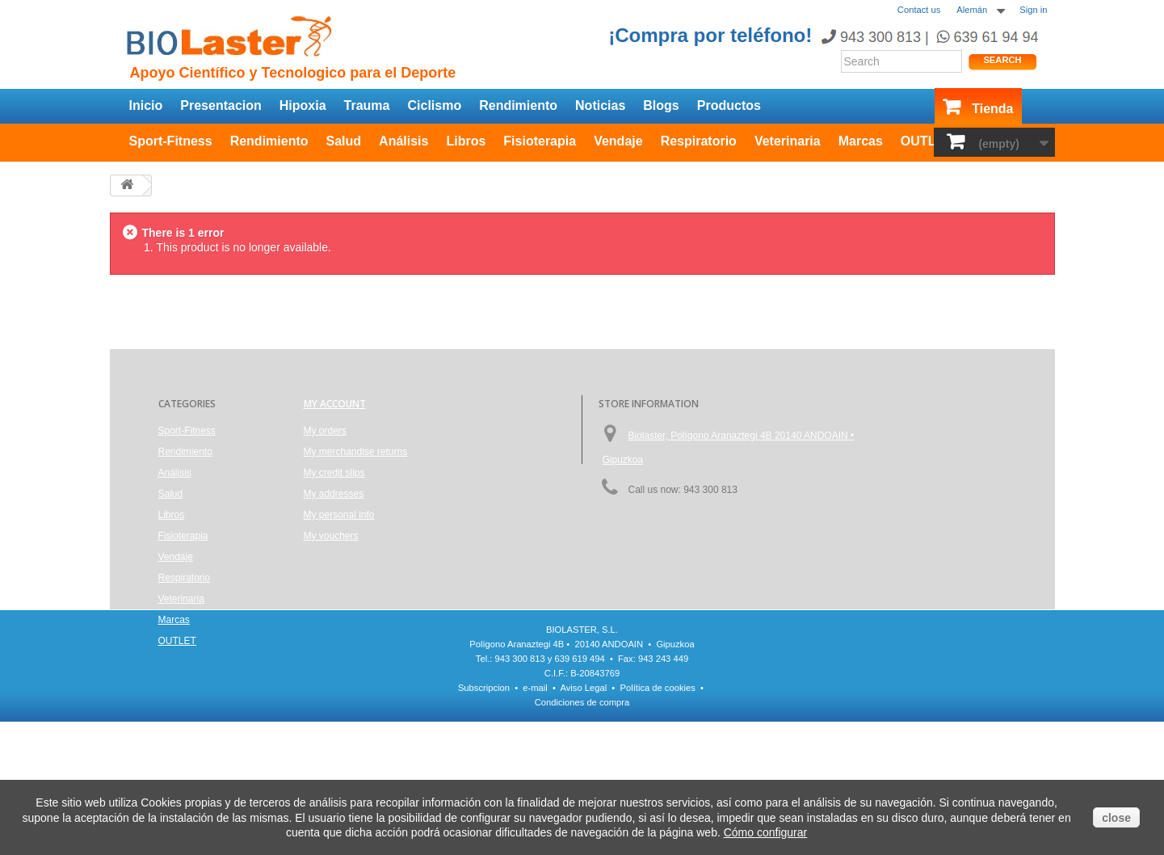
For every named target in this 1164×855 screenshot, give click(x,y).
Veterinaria (787, 141)
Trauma (367, 105)
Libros (465, 141)
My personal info (339, 514)
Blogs (661, 105)
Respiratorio (699, 141)
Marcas (860, 141)
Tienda (992, 109)
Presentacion (220, 105)
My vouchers (331, 535)
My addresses (334, 493)
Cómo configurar (766, 832)
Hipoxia (302, 105)
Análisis (403, 141)
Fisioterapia (539, 141)
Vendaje (618, 141)
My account (335, 404)
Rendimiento (518, 105)
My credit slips (334, 472)
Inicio (146, 105)
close (1116, 817)
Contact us (918, 10)
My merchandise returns (356, 451)
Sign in (1033, 10)
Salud (344, 141)
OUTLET (926, 141)
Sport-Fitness (170, 141)
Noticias (600, 105)
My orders (325, 430)
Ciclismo (434, 105)
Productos (729, 105)
